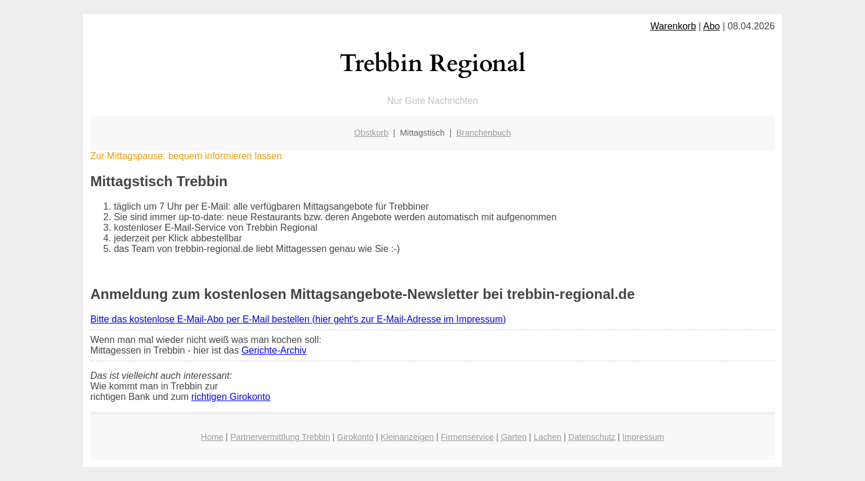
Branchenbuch (484, 132)
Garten (514, 437)
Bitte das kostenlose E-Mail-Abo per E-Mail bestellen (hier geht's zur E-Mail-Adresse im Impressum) (297, 319)
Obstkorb (371, 132)
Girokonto (355, 437)
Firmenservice (467, 437)
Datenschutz (592, 437)
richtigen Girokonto (230, 397)
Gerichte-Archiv (273, 350)
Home (212, 437)
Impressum (643, 437)
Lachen (547, 437)
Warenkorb (673, 26)
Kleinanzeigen (407, 437)
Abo (711, 26)
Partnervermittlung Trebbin (280, 437)
